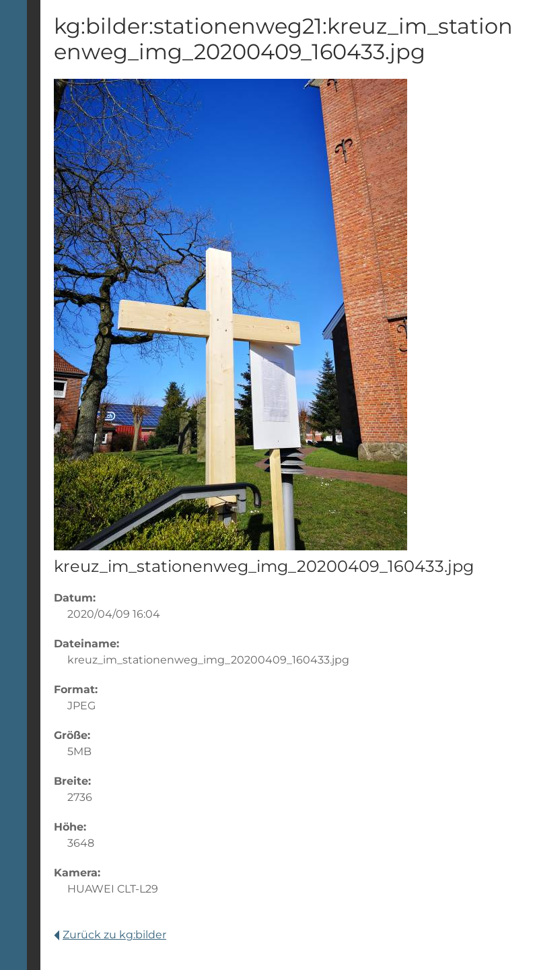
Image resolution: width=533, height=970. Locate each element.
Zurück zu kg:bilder (110, 934)
